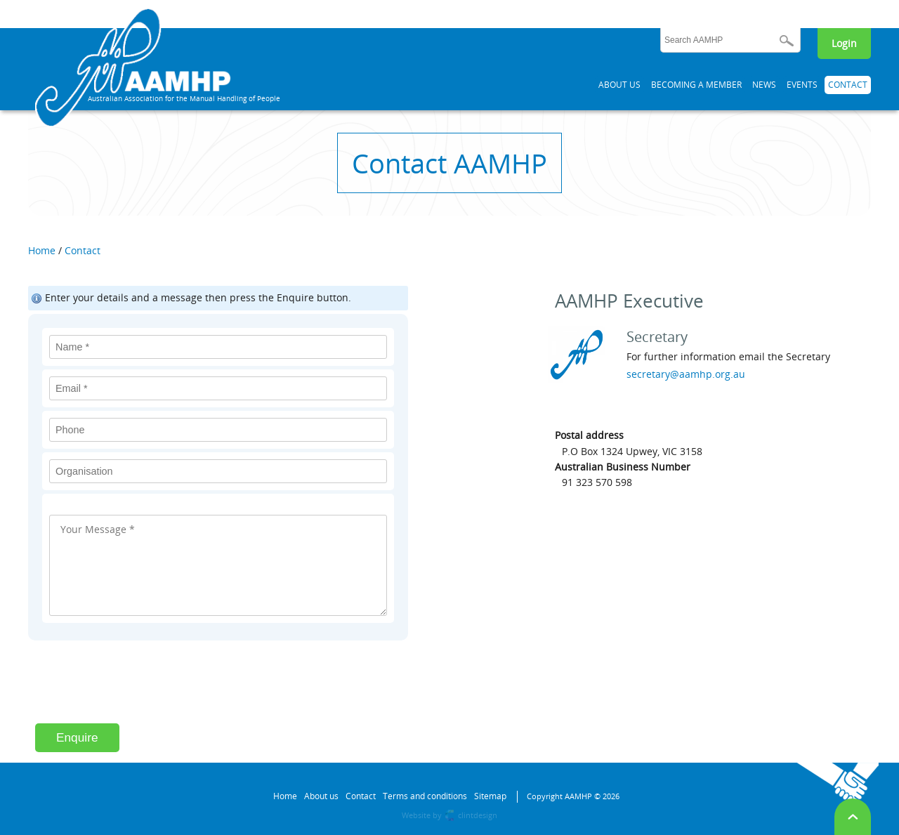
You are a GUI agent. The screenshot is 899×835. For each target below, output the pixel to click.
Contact (82, 250)
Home (41, 250)
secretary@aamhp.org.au (685, 374)
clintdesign (477, 815)
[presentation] (142, 689)
